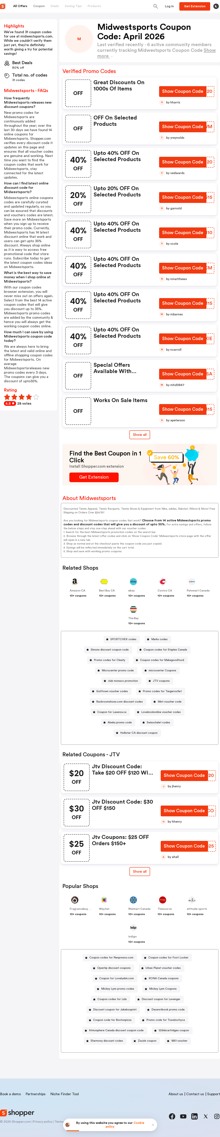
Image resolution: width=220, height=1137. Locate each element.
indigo (132, 936)
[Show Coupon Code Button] (182, 92)
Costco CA (165, 590)
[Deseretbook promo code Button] (166, 1009)
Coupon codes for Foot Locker (168, 957)
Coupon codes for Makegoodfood (162, 660)
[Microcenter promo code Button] (116, 670)
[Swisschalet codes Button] (157, 722)
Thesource (165, 909)
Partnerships (36, 1094)
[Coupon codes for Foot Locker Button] (167, 957)
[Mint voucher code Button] (168, 701)
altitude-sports (197, 909)
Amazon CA (77, 590)
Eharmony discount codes (107, 1040)
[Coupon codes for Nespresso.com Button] (110, 957)
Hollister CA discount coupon (139, 733)
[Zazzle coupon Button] (145, 1041)
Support (213, 1094)
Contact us (195, 1094)
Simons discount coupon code (110, 649)
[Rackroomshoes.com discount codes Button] (118, 701)
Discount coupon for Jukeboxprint (115, 1009)
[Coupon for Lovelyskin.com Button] (115, 978)
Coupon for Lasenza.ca (111, 712)
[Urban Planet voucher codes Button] (161, 968)
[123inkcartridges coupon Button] (172, 1030)
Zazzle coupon (147, 1040)
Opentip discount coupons (114, 968)
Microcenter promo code (118, 670)
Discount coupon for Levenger (161, 999)
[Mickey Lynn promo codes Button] (116, 989)
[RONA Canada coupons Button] (162, 978)
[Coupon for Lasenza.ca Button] (110, 712)
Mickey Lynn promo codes (117, 988)
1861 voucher (179, 1040)
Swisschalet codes (158, 722)
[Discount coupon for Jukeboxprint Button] (113, 1009)
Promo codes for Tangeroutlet (162, 691)
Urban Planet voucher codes (163, 968)
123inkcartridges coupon (174, 1030)
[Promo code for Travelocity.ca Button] (164, 1020)
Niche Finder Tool (64, 1094)
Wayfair (104, 909)
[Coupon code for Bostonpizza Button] (110, 1020)
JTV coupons (161, 681)
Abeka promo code (120, 722)
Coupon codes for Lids (112, 999)
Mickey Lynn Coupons (163, 988)
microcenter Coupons (162, 670)
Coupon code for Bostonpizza (112, 1020)
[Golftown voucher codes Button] (110, 691)
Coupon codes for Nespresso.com (111, 957)
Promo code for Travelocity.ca (165, 1020)
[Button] (169, 6)
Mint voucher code (170, 701)
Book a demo (10, 1094)
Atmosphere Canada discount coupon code (116, 1030)
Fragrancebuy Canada (84, 909)
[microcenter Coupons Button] (161, 670)
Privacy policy (43, 1121)
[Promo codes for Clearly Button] (108, 660)
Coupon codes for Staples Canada (165, 649)
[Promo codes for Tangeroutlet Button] (160, 691)
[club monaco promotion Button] (121, 681)
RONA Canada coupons (164, 978)
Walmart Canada (139, 909)
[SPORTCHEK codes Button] (122, 639)
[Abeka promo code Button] (118, 722)
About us (176, 1094)
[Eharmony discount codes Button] (105, 1041)
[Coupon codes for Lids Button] (110, 999)
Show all (140, 871)
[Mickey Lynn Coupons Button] (161, 989)
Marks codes (159, 639)
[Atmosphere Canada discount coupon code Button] (114, 1030)
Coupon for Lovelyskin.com (116, 978)
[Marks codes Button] (158, 639)
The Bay (133, 618)
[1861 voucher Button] (178, 1041)
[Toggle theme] (216, 6)
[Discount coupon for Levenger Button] (159, 999)
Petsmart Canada (198, 590)
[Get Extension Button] (94, 477)
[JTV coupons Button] (159, 681)
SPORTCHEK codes (123, 639)
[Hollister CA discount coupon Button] (137, 733)
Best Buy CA (107, 590)
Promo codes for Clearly (109, 660)
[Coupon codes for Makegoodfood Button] (160, 660)
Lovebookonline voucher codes (161, 712)
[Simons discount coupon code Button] (108, 649)
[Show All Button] (139, 871)
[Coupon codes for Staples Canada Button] (164, 649)
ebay (131, 590)
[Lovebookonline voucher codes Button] (159, 712)
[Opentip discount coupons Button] (112, 968)
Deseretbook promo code (168, 1009)
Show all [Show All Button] (140, 434)
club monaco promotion (123, 681)
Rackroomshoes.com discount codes (119, 701)
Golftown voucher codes (112, 691)
